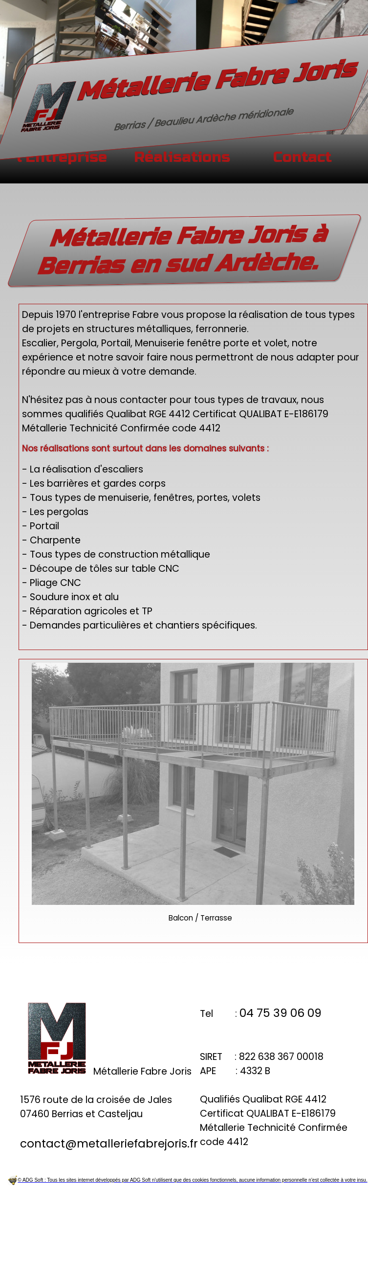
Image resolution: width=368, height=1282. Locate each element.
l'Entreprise (62, 157)
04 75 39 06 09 (280, 1013)
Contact (302, 157)
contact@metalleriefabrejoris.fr (109, 1143)
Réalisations (182, 157)
